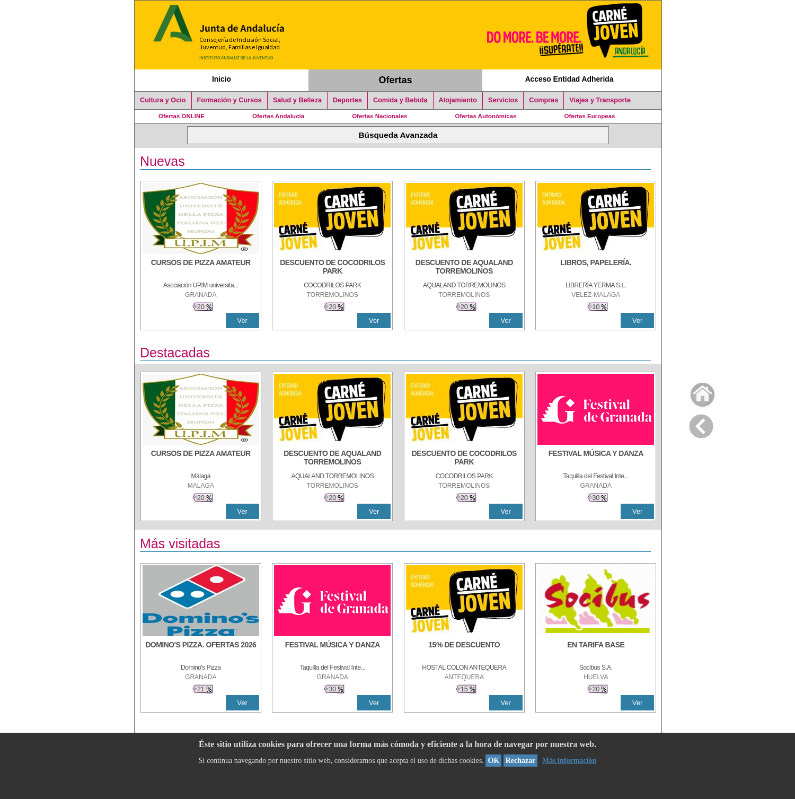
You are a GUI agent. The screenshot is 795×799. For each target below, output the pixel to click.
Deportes (347, 100)
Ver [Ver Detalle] (242, 320)
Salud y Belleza (297, 100)
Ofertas (395, 80)
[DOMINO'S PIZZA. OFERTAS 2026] (201, 650)
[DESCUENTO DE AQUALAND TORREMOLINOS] (464, 267)
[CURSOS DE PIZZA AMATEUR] (201, 267)
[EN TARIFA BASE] (595, 650)
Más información (569, 761)
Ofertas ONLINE (181, 116)
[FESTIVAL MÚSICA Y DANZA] (595, 458)
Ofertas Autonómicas (485, 116)
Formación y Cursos (229, 100)
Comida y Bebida (400, 100)
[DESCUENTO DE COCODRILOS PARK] (332, 267)
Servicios (503, 100)
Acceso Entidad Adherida (569, 79)
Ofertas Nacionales (379, 116)
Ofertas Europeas (589, 116)
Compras (543, 100)
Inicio (221, 79)
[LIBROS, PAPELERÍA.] (595, 267)
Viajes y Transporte (600, 100)
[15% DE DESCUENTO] (464, 650)
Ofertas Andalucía (278, 116)
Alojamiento (458, 100)
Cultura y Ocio (163, 100)
